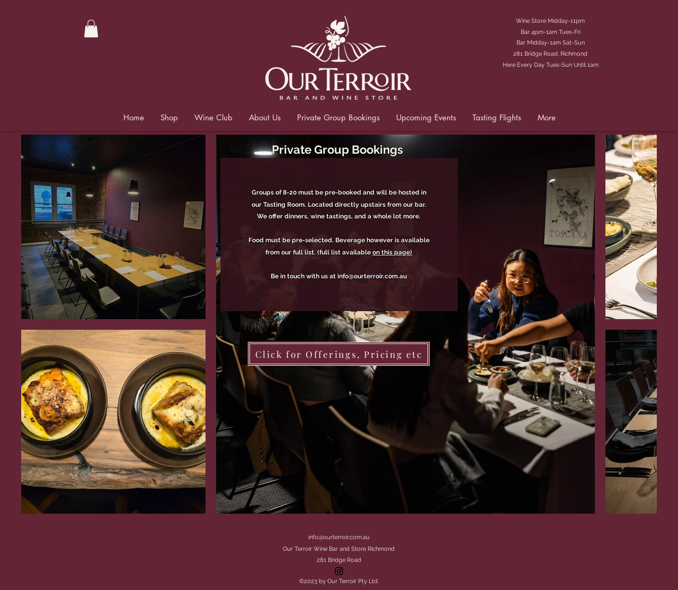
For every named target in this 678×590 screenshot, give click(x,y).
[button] (91, 28)
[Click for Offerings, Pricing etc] (339, 354)
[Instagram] (339, 571)
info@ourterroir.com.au (372, 276)
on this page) (392, 252)
